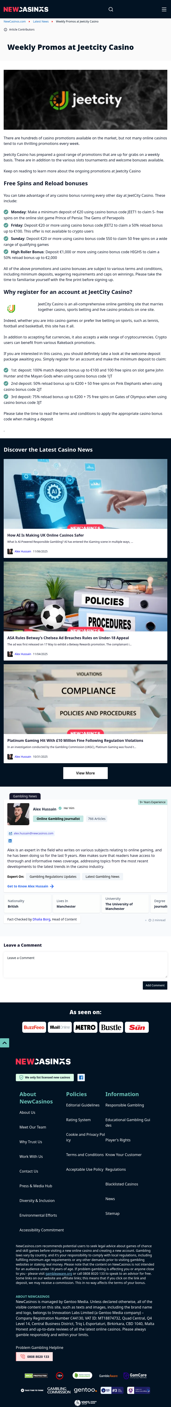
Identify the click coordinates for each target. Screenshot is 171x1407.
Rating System (78, 1119)
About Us (27, 1112)
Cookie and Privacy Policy (85, 1137)
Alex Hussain (23, 551)
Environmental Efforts (38, 1215)
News (110, 1198)
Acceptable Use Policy (84, 1169)
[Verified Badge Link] (82, 1375)
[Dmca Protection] (36, 1375)
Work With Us (31, 1156)
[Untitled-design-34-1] (135, 1376)
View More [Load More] (85, 773)
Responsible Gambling (124, 1105)
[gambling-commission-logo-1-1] (58, 1390)
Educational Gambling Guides (127, 1122)
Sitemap (112, 1213)
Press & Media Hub (35, 1185)
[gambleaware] (108, 1375)
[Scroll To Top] (4, 1042)
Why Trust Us (30, 1141)
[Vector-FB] (81, 1077)
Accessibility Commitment (41, 1230)
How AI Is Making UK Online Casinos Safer (45, 535)
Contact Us (28, 1171)
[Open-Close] (164, 9)
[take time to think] (32, 1390)
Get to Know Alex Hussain (30, 886)
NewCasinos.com (15, 21)
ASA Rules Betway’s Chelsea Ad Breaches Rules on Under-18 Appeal (68, 637)
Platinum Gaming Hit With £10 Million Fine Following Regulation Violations (75, 740)
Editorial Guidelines (83, 1105)
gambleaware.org (58, 1273)
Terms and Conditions (85, 1154)
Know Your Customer (123, 1154)
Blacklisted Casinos (121, 1184)
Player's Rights (117, 1139)
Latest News (41, 21)
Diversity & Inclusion (37, 1200)
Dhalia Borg (41, 919)
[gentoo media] (85, 1390)
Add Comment (155, 985)
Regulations (115, 1169)
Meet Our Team (32, 1127)
